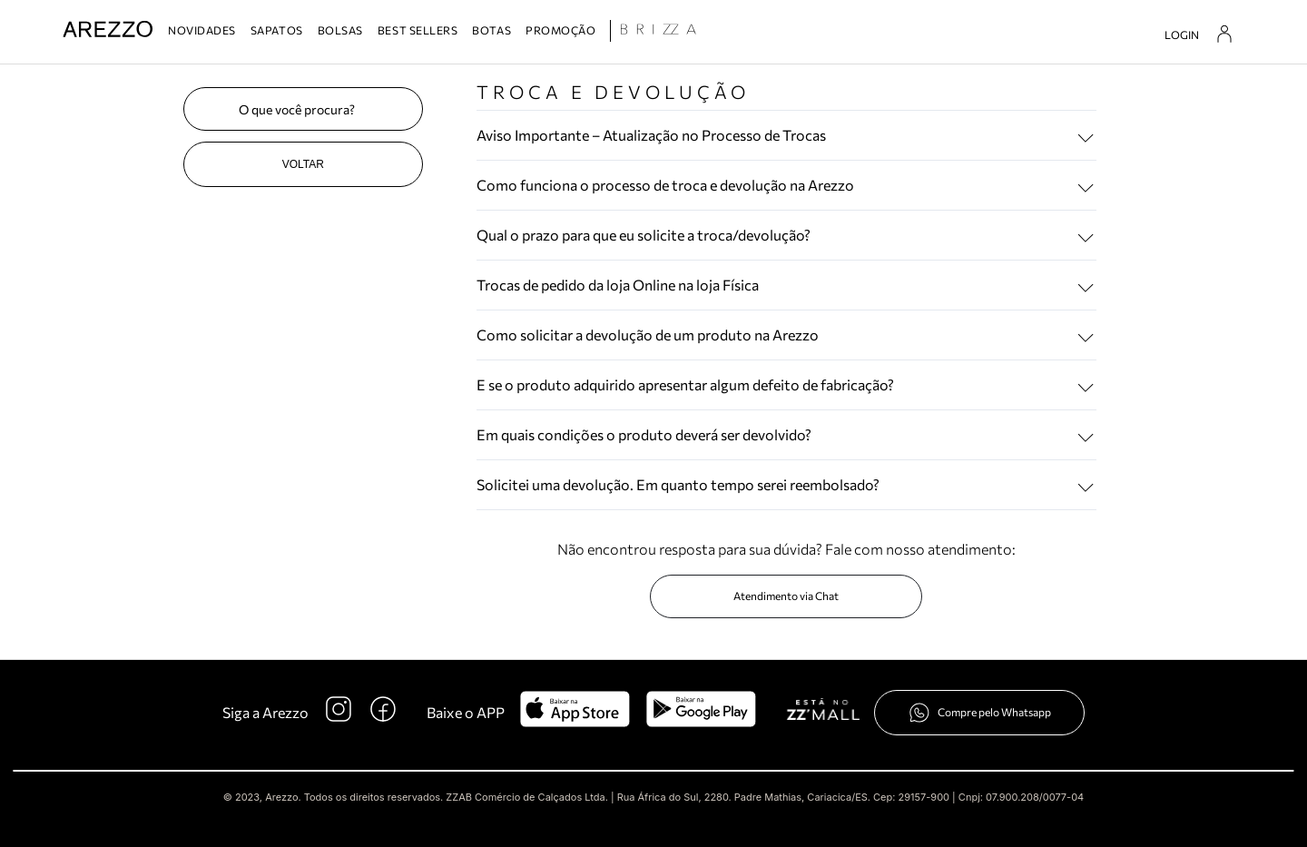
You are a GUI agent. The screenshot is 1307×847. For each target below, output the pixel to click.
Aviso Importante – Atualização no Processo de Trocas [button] (651, 134)
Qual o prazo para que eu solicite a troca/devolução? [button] (644, 234)
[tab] (786, 135)
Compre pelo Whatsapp (979, 713)
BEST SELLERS (417, 30)
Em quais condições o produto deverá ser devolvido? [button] (644, 434)
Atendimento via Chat (786, 595)
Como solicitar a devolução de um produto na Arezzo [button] (648, 334)
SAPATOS (277, 30)
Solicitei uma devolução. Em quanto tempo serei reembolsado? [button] (678, 484)
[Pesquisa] (303, 109)
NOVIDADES (202, 30)
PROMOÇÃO (560, 30)
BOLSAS (340, 30)
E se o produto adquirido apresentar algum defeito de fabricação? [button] (685, 384)
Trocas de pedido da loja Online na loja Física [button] (618, 284)
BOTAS (491, 30)
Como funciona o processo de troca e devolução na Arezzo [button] (665, 184)
